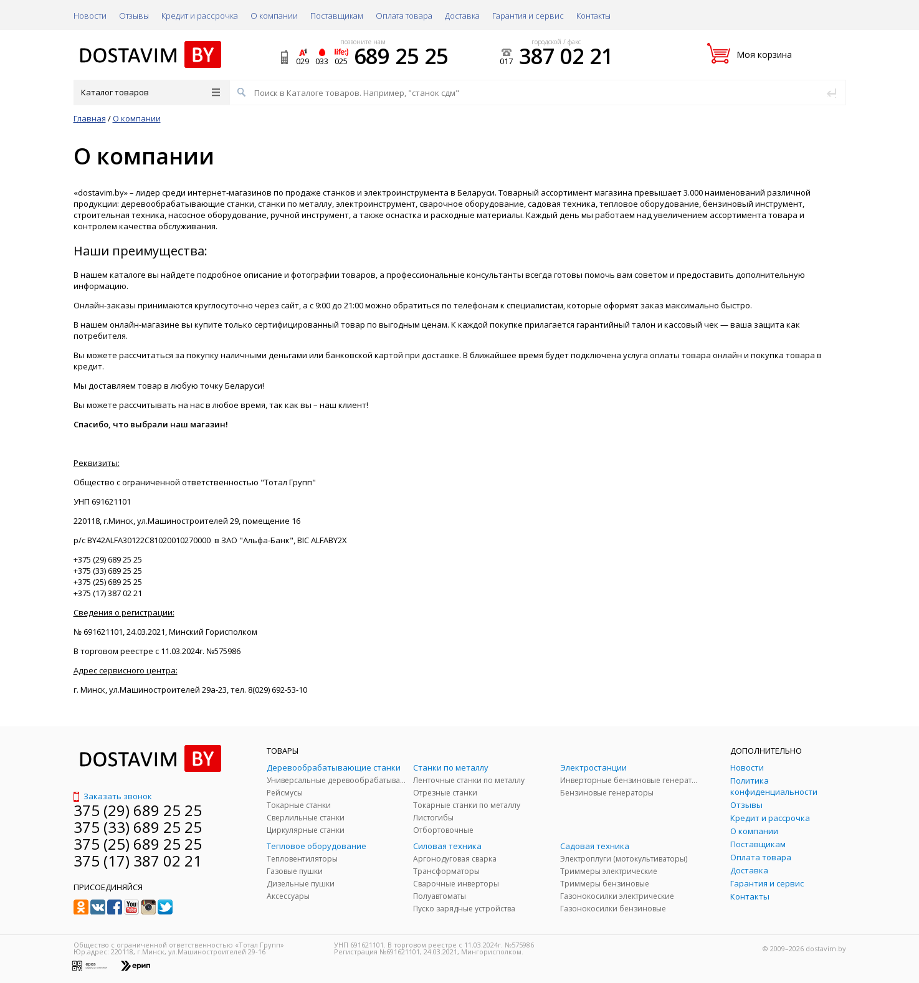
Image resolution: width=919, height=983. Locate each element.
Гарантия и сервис (528, 15)
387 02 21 (566, 56)
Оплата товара (404, 15)
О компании (274, 15)
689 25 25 (401, 56)
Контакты (593, 15)
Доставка (462, 15)
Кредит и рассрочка (199, 15)
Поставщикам (336, 15)
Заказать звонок (113, 796)
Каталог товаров (150, 92)
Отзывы (134, 15)
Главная (90, 118)
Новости (90, 15)
